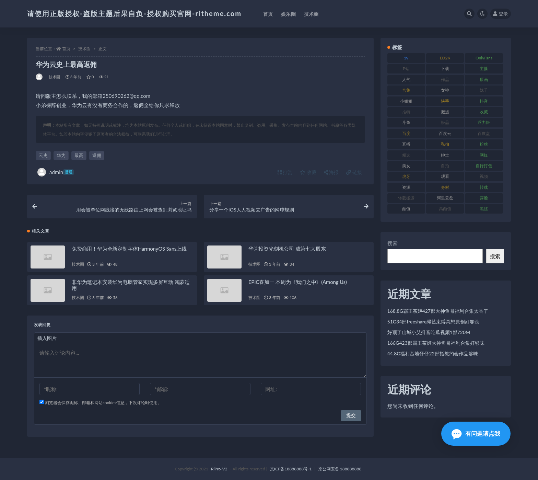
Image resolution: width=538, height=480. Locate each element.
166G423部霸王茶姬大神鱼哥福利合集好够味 (435, 343)
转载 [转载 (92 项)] (484, 187)
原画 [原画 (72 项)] (484, 79)
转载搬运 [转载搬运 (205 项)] (406, 198)
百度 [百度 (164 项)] (406, 133)
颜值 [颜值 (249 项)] (406, 208)
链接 (354, 172)
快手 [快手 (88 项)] (445, 101)
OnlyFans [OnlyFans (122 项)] (484, 57)
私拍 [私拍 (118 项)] (445, 144)
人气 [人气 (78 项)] (406, 79)
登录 (500, 13)
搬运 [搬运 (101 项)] (445, 111)
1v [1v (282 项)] (406, 57)
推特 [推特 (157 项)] (406, 111)
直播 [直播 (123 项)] (406, 144)
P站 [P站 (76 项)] (406, 68)
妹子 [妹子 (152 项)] (484, 90)
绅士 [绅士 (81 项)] (445, 155)
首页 (66, 48)
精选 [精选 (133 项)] (406, 155)
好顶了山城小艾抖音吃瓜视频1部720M (428, 332)
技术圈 (84, 48)
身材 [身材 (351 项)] (445, 187)
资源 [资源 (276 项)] (406, 187)
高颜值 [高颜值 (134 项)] (445, 208)
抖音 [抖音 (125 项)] (484, 101)
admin (55, 172)
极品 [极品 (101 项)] (445, 122)
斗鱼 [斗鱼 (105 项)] (406, 122)
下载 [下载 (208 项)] (445, 68)
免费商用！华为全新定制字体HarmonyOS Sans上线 (129, 248)
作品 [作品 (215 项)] (445, 79)
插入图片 (47, 338)
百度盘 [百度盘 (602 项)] (484, 133)
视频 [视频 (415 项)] (484, 176)
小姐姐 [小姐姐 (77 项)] (406, 101)
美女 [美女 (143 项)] (406, 165)
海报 (331, 172)
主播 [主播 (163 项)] (484, 68)
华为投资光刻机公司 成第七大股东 (287, 248)
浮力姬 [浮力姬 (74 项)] (484, 122)
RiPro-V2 (219, 468)
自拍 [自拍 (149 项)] (445, 165)
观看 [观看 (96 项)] (445, 176)
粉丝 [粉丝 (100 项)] (484, 144)
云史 (43, 155)
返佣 (96, 155)
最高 (78, 155)
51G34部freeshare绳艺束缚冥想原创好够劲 (433, 321)
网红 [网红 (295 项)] (484, 155)
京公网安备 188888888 (340, 468)
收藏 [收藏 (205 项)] (484, 111)
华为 (61, 155)
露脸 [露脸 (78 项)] (484, 198)
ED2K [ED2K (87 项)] (445, 57)
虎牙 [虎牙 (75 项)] (406, 176)
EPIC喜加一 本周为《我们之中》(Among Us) (297, 282)
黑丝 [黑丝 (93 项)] (484, 208)
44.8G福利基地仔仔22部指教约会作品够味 (432, 353)
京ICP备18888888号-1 (291, 468)
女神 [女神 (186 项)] (445, 90)
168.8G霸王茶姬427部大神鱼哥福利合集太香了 (437, 311)
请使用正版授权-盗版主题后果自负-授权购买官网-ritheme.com (134, 13)
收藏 (308, 172)
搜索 (392, 243)
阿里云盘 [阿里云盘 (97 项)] (445, 198)
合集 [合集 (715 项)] (406, 90)
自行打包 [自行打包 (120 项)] (484, 165)
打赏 (285, 172)
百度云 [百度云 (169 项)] (445, 133)
